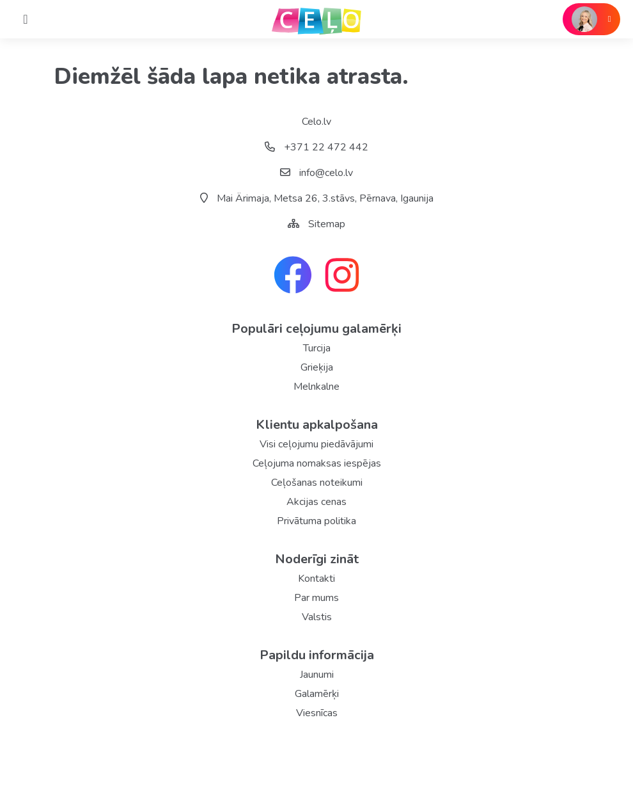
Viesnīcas (317, 713)
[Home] (25, 19)
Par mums (316, 597)
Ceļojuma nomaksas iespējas (317, 463)
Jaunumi (317, 674)
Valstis (317, 617)
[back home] (316, 19)
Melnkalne (316, 386)
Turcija (317, 348)
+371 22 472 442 (316, 147)
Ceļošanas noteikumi (317, 482)
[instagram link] (342, 276)
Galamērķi (317, 693)
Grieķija (317, 367)
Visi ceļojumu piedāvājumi (316, 444)
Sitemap (326, 224)
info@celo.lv (316, 172)
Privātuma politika (316, 521)
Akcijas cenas (316, 501)
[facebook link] (293, 276)
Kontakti (316, 578)
